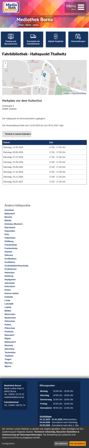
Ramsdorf (9, 335)
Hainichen (9, 273)
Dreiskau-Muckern (14, 224)
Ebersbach (10, 227)
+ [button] (5, 63)
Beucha (8, 217)
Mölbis (8, 311)
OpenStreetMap (79, 93)
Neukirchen (10, 318)
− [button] (5, 66)
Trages (8, 359)
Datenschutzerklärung (12, 437)
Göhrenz (9, 255)
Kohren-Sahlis (12, 293)
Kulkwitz (9, 297)
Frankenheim (11, 248)
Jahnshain (10, 283)
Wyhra (8, 366)
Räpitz (8, 338)
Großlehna (10, 262)
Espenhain (10, 231)
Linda (7, 300)
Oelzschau (10, 321)
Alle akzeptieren (77, 443)
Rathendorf (10, 342)
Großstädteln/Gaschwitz (16, 266)
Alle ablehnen (61, 443)
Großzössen (11, 269)
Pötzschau (10, 328)
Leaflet (66, 93)
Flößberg (9, 241)
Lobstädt (9, 304)
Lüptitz (8, 307)
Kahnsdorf (10, 286)
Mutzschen (10, 314)
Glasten (8, 252)
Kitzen (8, 290)
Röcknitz (9, 345)
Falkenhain (10, 238)
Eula (7, 234)
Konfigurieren (8, 443)
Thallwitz (9, 356)
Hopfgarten (10, 280)
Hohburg (9, 276)
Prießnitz (9, 332)
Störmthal (9, 349)
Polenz (8, 325)
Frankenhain (11, 245)
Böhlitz (8, 220)
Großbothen (10, 259)
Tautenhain (10, 352)
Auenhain (9, 210)
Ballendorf (10, 214)
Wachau (8, 363)
